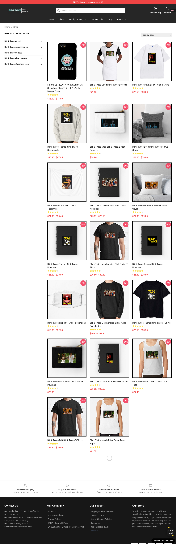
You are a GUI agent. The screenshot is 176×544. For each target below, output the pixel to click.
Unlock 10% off (170, 532)
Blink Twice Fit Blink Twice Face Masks (66, 323)
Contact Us (95, 523)
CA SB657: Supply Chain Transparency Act (66, 527)
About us (52, 511)
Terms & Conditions (56, 515)
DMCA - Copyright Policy (58, 523)
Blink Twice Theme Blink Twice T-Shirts (151, 323)
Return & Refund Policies (100, 519)
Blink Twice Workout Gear (16, 64)
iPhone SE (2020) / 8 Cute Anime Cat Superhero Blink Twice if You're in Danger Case (65, 88)
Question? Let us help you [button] (163, 541)
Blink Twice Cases (13, 52)
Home (7, 27)
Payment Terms (97, 515)
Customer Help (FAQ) (99, 527)
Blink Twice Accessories (16, 47)
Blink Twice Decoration (15, 58)
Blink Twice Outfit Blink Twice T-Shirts (150, 84)
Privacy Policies (54, 519)
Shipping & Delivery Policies (102, 511)
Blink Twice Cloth (12, 41)
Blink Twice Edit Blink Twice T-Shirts (64, 440)
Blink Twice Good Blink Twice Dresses (108, 84)
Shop (16, 27)
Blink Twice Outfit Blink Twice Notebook (109, 381)
